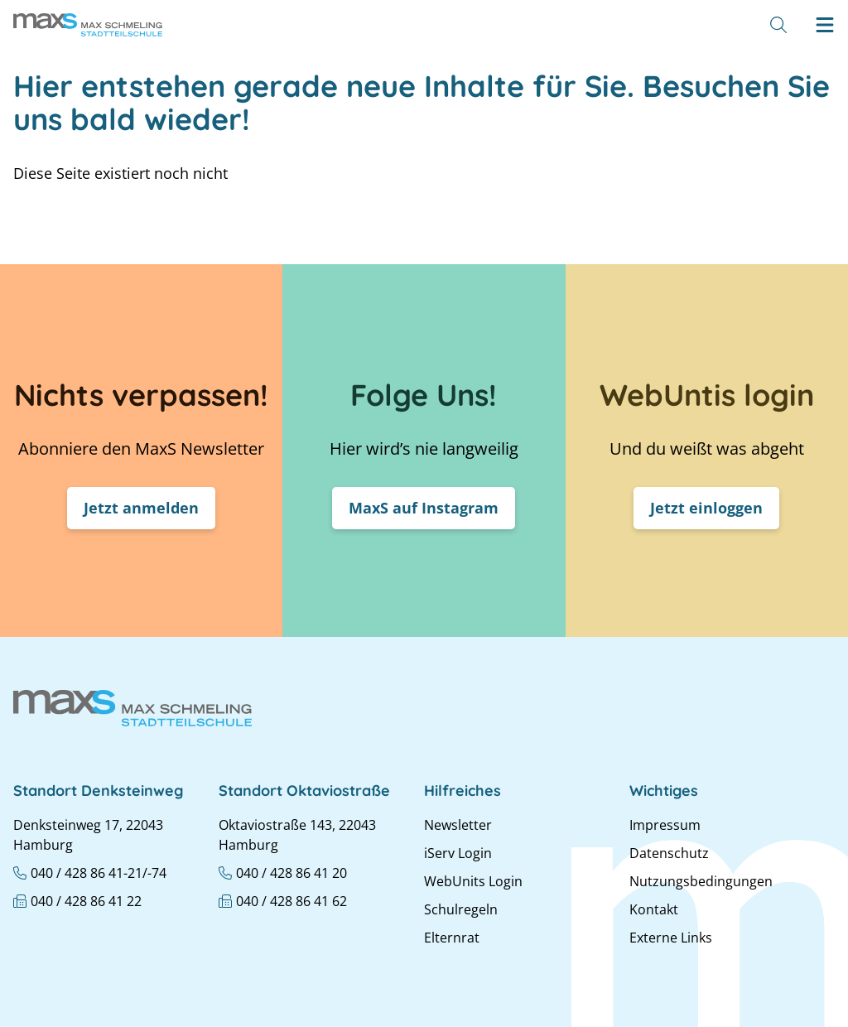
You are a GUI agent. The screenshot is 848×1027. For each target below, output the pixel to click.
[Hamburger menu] (825, 25)
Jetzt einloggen (706, 508)
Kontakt (653, 909)
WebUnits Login (473, 881)
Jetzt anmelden (141, 508)
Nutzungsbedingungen (701, 881)
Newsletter (458, 825)
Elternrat (451, 937)
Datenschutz (669, 853)
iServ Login (458, 853)
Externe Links (670, 937)
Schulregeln (461, 909)
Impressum (665, 825)
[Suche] (778, 25)
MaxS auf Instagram (424, 508)
